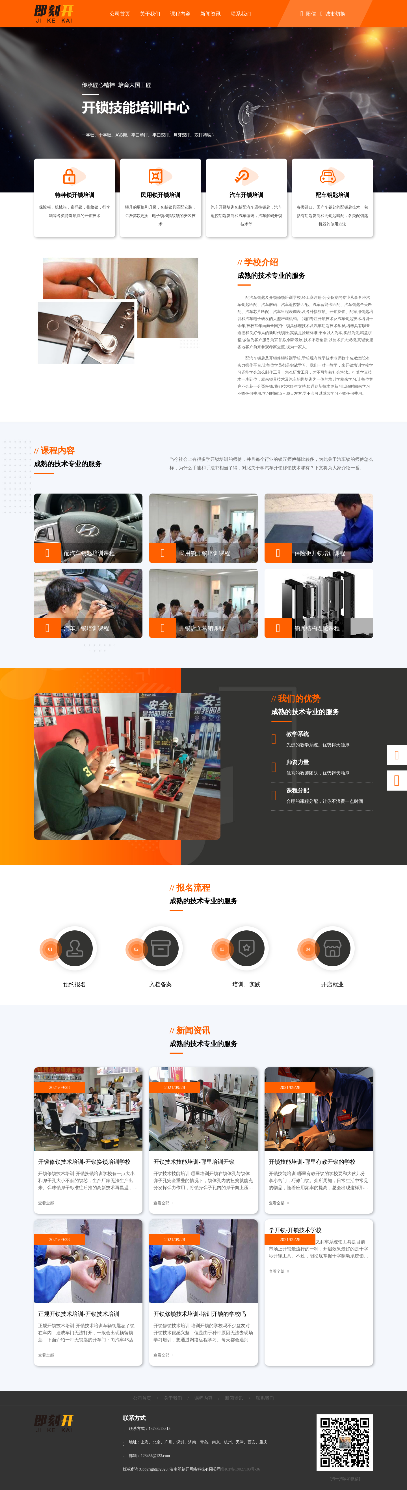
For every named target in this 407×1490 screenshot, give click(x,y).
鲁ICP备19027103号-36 (240, 1469)
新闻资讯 (210, 14)
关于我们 (150, 14)
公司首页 (120, 14)
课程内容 (180, 14)
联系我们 (241, 14)
